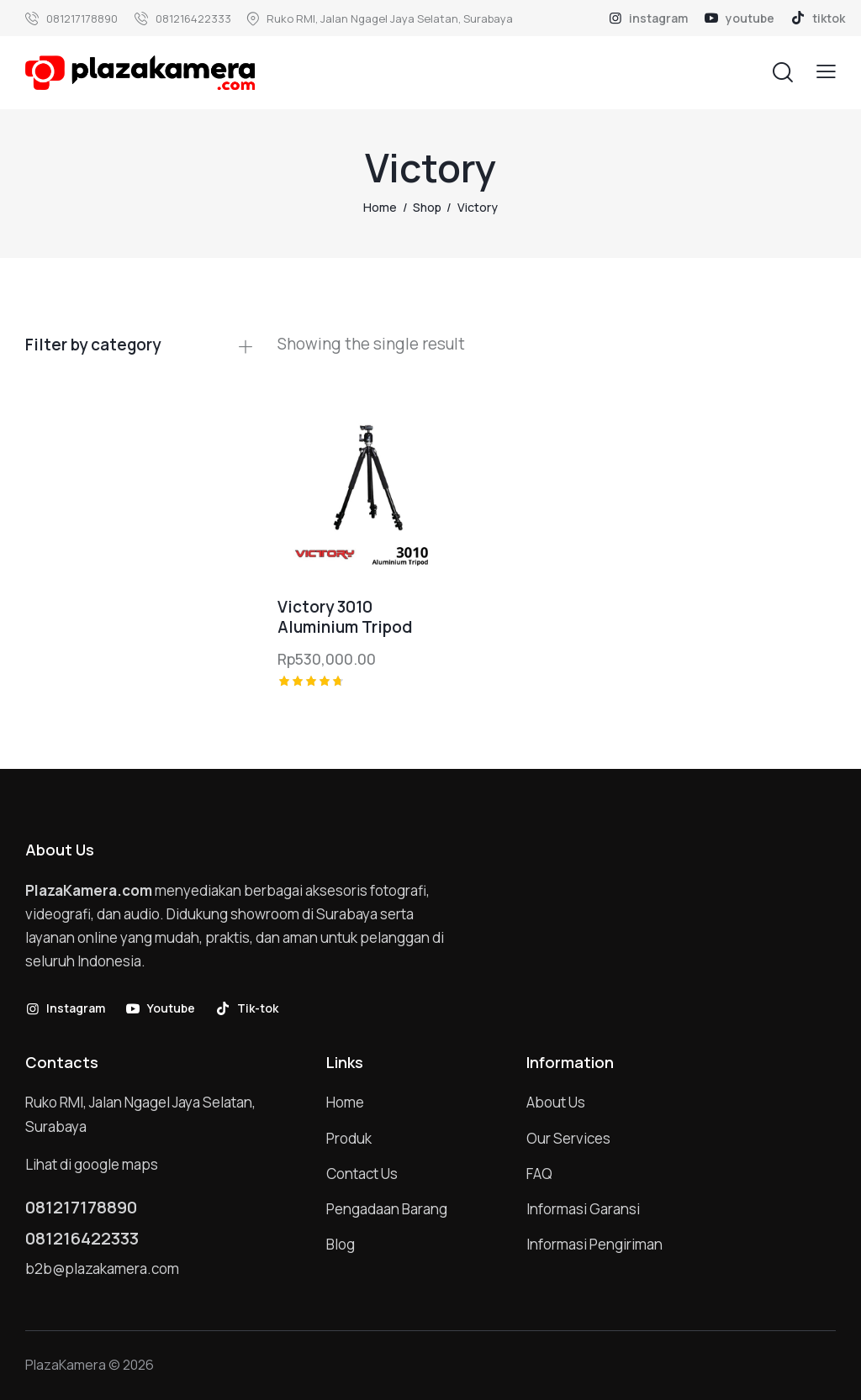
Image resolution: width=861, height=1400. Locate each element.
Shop (427, 207)
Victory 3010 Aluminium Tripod (344, 617)
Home (380, 207)
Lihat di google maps (91, 1164)
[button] (826, 72)
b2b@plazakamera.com (102, 1268)
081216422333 (82, 1238)
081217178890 (81, 1207)
